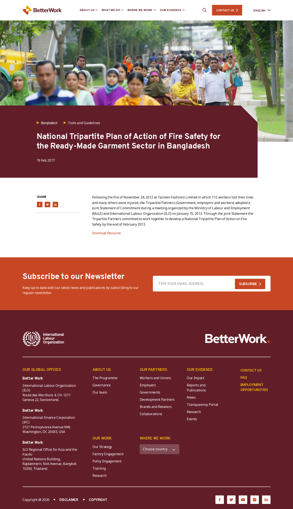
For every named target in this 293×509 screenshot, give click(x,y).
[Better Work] (238, 338)
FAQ (243, 377)
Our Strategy (102, 446)
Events (192, 419)
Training (99, 468)
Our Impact (195, 378)
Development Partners (157, 399)
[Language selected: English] (259, 10)
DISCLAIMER (68, 500)
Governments (150, 392)
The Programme (104, 378)
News (191, 397)
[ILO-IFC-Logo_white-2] (43, 338)
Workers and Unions (155, 378)
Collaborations (151, 414)
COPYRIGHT (98, 500)
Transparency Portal (202, 404)
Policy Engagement (107, 461)
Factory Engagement (107, 454)
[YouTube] (243, 499)
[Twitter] (231, 499)
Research (194, 411)
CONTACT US (225, 10)
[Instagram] (254, 499)
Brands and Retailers (156, 406)
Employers (148, 385)
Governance (101, 385)
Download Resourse (106, 233)
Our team (99, 392)
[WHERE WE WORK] (160, 449)
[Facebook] (219, 499)
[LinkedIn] (266, 499)
